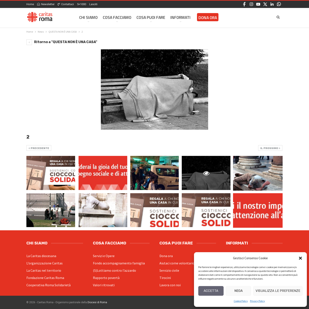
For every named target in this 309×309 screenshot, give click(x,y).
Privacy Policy (257, 301)
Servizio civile (169, 270)
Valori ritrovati (104, 285)
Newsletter (46, 4)
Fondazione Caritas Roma (45, 278)
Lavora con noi (170, 285)
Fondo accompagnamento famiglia (119, 263)
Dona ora (166, 256)
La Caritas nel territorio (43, 270)
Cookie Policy (241, 301)
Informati (180, 17)
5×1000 (81, 4)
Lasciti (93, 4)
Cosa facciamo (117, 17)
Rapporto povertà (106, 278)
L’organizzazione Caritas (44, 263)
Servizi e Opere (104, 256)
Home (30, 4)
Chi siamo (88, 17)
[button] (300, 258)
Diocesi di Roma (97, 302)
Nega (238, 291)
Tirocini (165, 278)
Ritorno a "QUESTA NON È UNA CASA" (61, 42)
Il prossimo (270, 148)
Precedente (39, 148)
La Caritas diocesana (41, 256)
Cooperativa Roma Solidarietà (48, 285)
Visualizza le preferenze (278, 291)
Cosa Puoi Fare (150, 17)
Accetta (211, 291)
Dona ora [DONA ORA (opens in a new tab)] (207, 17)
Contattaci (66, 4)
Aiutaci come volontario (177, 263)
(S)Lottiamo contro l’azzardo (114, 270)
